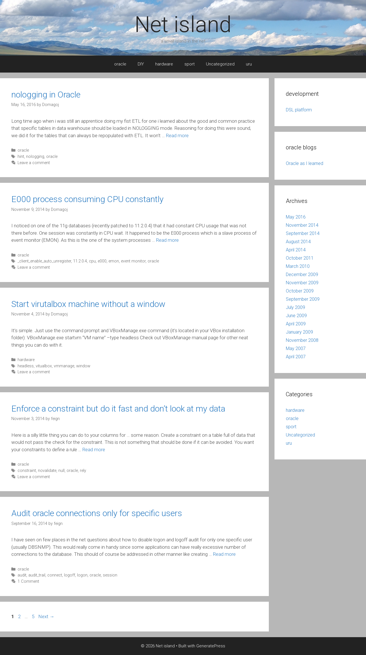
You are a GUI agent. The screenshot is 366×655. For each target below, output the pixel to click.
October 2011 (300, 258)
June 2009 (296, 315)
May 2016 (296, 217)
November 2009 (302, 282)
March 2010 (298, 266)
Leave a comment (34, 162)
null (61, 470)
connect (54, 575)
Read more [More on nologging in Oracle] (177, 135)
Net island (183, 24)
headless (26, 366)
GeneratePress (210, 645)
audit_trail (36, 575)
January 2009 (299, 332)
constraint (27, 470)
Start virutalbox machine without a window (88, 304)
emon (113, 261)
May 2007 (296, 348)
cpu (92, 261)
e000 (102, 261)
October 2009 (300, 291)
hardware (164, 64)
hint (21, 156)
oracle (120, 64)
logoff (69, 575)
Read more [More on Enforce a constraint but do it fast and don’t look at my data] (93, 449)
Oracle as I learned (304, 163)
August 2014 (298, 241)
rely (83, 470)
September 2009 (303, 299)
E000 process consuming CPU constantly (87, 199)
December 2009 (302, 274)
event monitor (133, 261)
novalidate (47, 470)
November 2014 (302, 225)
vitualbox (44, 366)
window (83, 366)
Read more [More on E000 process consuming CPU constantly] (167, 240)
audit (22, 575)
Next (46, 616)
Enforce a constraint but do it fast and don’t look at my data (118, 409)
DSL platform (299, 110)
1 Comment (28, 581)
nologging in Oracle (45, 94)
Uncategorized (220, 64)
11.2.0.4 (80, 261)
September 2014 (303, 233)
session (110, 575)
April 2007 (296, 356)
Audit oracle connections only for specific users (96, 513)
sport (189, 64)
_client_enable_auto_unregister (44, 261)
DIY (141, 64)
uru (249, 64)
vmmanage (64, 366)
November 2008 (302, 340)
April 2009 (296, 324)
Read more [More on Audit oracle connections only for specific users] (224, 554)
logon (82, 575)
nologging (35, 156)
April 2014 (296, 250)
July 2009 (295, 307)
